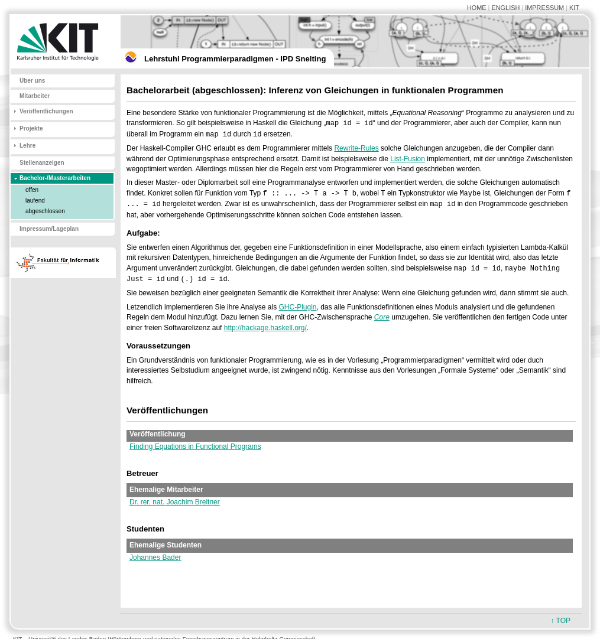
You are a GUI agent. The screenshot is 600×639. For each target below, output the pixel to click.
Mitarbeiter (35, 96)
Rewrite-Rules (356, 148)
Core (382, 317)
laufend (35, 200)
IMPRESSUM (544, 7)
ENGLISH (505, 7)
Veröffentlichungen (46, 111)
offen (31, 190)
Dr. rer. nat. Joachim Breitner (174, 502)
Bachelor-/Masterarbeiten (55, 178)
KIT (574, 7)
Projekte (31, 128)
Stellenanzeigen (42, 162)
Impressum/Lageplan (49, 229)
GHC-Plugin (297, 307)
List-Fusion (407, 159)
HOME (477, 7)
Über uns (32, 80)
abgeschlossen (45, 211)
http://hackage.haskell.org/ (265, 328)
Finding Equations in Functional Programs (195, 446)
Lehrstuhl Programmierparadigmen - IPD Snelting (235, 58)
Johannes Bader (155, 557)
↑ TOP (560, 620)
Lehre (27, 145)
